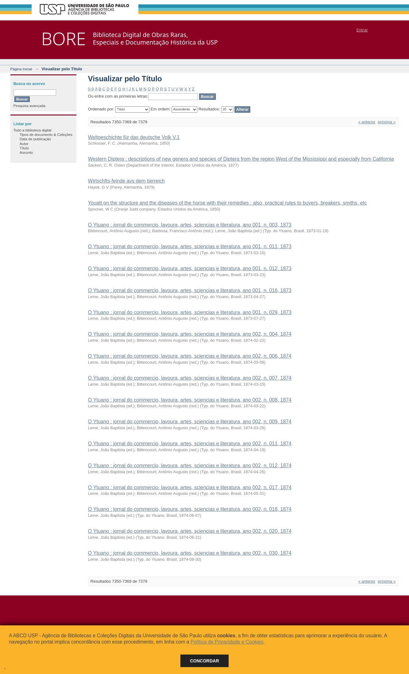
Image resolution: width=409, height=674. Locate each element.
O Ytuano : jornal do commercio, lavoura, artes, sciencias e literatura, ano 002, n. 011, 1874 (190, 443)
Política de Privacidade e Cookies (226, 642)
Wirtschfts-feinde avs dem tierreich (126, 181)
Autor (24, 144)
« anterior (366, 122)
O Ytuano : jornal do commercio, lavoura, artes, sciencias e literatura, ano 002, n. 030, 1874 (190, 553)
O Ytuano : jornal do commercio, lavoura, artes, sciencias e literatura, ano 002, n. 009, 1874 (190, 421)
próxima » (387, 122)
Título (24, 148)
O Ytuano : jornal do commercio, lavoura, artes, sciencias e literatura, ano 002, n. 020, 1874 (190, 531)
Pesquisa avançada (29, 106)
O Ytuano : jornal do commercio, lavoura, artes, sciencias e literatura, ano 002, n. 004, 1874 (190, 334)
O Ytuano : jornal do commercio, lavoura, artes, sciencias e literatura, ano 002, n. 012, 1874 (190, 465)
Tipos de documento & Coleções (46, 134)
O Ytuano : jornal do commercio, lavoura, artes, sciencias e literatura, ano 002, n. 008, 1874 (190, 400)
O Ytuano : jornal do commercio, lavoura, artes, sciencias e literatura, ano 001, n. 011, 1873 (190, 246)
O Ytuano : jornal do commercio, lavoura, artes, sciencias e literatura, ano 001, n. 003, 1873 (190, 224)
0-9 (91, 89)
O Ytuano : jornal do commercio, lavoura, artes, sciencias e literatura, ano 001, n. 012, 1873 (190, 268)
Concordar (204, 660)
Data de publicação (35, 139)
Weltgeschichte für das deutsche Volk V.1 (134, 137)
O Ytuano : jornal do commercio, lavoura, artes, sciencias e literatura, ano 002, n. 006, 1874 (190, 356)
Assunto (26, 152)
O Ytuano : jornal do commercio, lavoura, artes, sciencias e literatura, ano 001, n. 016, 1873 (190, 290)
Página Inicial (21, 69)
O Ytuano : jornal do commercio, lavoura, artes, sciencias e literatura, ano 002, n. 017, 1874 (190, 487)
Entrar (362, 30)
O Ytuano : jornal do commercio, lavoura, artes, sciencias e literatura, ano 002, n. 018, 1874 (190, 509)
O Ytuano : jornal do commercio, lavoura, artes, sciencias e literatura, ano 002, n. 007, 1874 (190, 378)
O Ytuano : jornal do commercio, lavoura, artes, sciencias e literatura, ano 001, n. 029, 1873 (190, 312)
